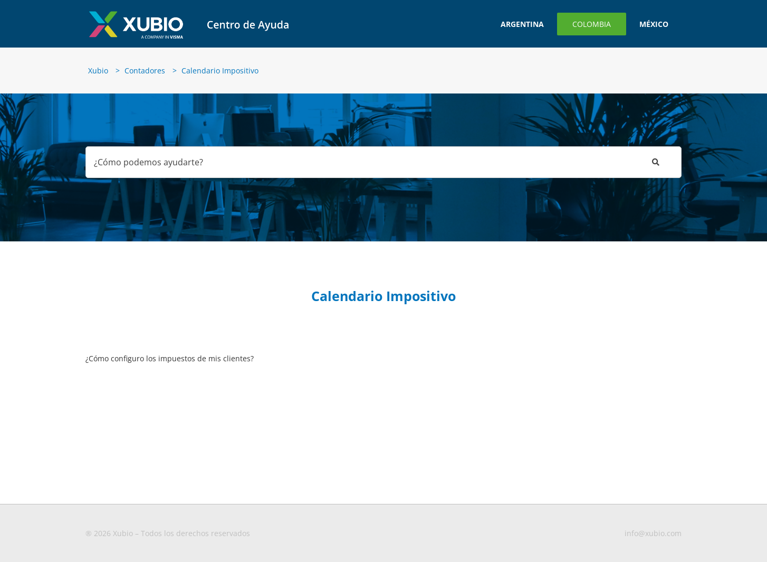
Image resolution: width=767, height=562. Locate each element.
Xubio (98, 70)
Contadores (144, 70)
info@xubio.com (653, 533)
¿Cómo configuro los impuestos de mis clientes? (169, 358)
